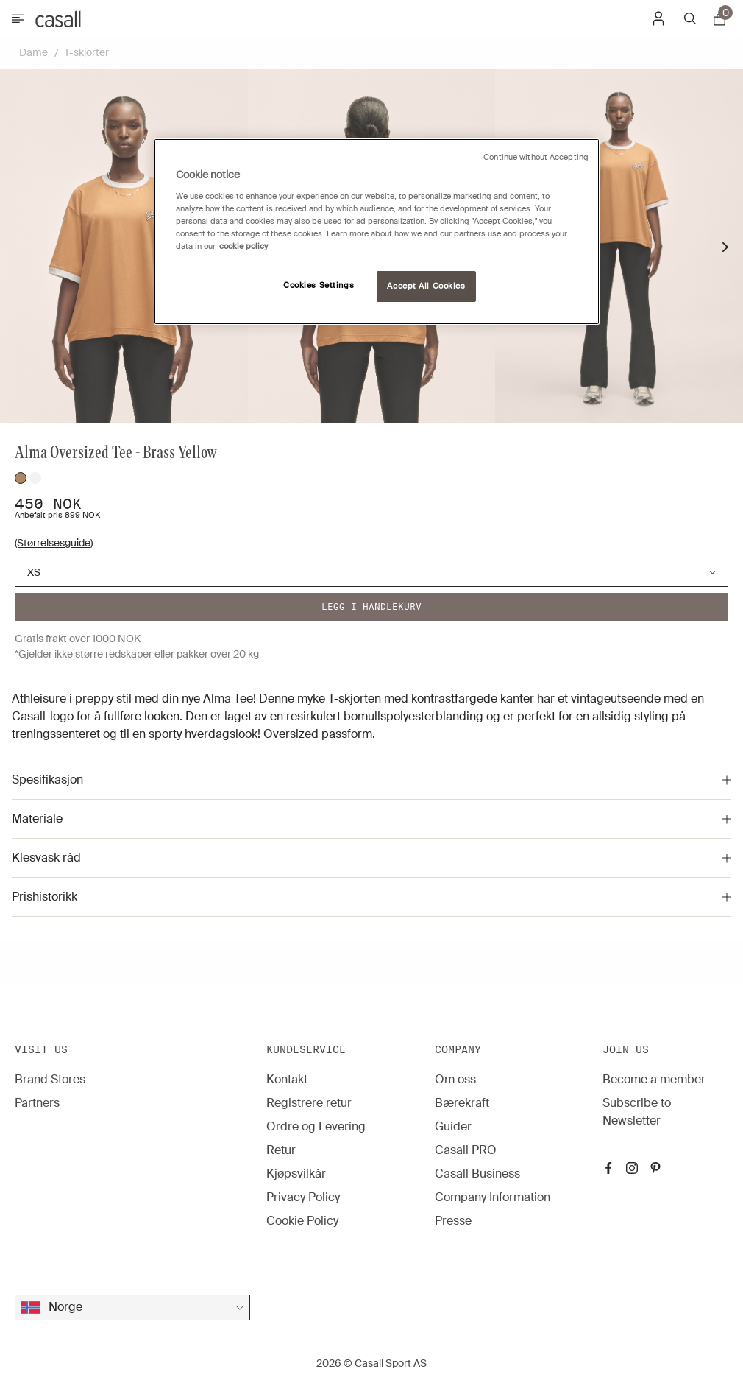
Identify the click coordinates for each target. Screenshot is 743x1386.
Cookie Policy (302, 1220)
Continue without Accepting (536, 157)
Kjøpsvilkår (296, 1173)
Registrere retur (309, 1103)
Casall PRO (466, 1150)
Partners (37, 1103)
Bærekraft (462, 1103)
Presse (453, 1220)
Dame (33, 52)
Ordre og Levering (316, 1126)
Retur (281, 1150)
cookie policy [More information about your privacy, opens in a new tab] (243, 246)
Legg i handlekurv (371, 606)
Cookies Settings (318, 285)
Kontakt (286, 1079)
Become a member (653, 1079)
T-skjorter (86, 52)
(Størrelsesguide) (54, 542)
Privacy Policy (303, 1197)
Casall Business (477, 1173)
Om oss (455, 1079)
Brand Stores (50, 1079)
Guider (453, 1126)
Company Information (492, 1197)
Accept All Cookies (426, 286)
